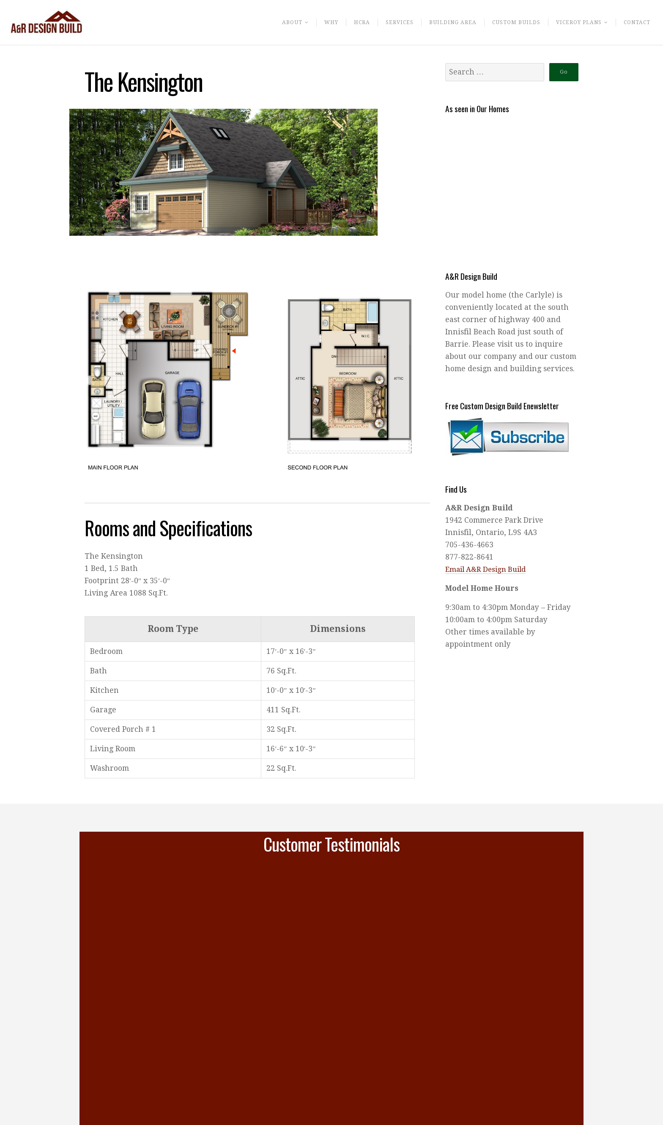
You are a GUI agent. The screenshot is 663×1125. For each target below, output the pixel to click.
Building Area (441, 23)
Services (386, 23)
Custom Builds (508, 23)
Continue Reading (160, 1111)
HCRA (348, 23)
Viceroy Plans (574, 23)
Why (316, 23)
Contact (635, 23)
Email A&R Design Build (488, 569)
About (275, 23)
